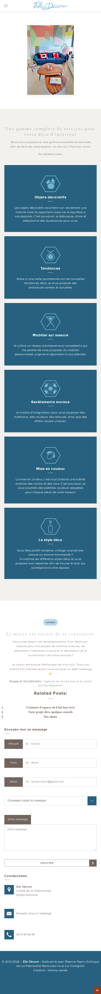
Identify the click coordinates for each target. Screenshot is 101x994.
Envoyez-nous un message (33, 913)
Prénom (14, 743)
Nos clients (50, 716)
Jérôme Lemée (57, 970)
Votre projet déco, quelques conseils (50, 712)
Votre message (18, 819)
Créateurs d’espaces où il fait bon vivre (50, 707)
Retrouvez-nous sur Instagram (63, 966)
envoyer (46, 863)
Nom (13, 762)
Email (14, 781)
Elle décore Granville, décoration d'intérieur (50, 5)
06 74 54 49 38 (25, 934)
